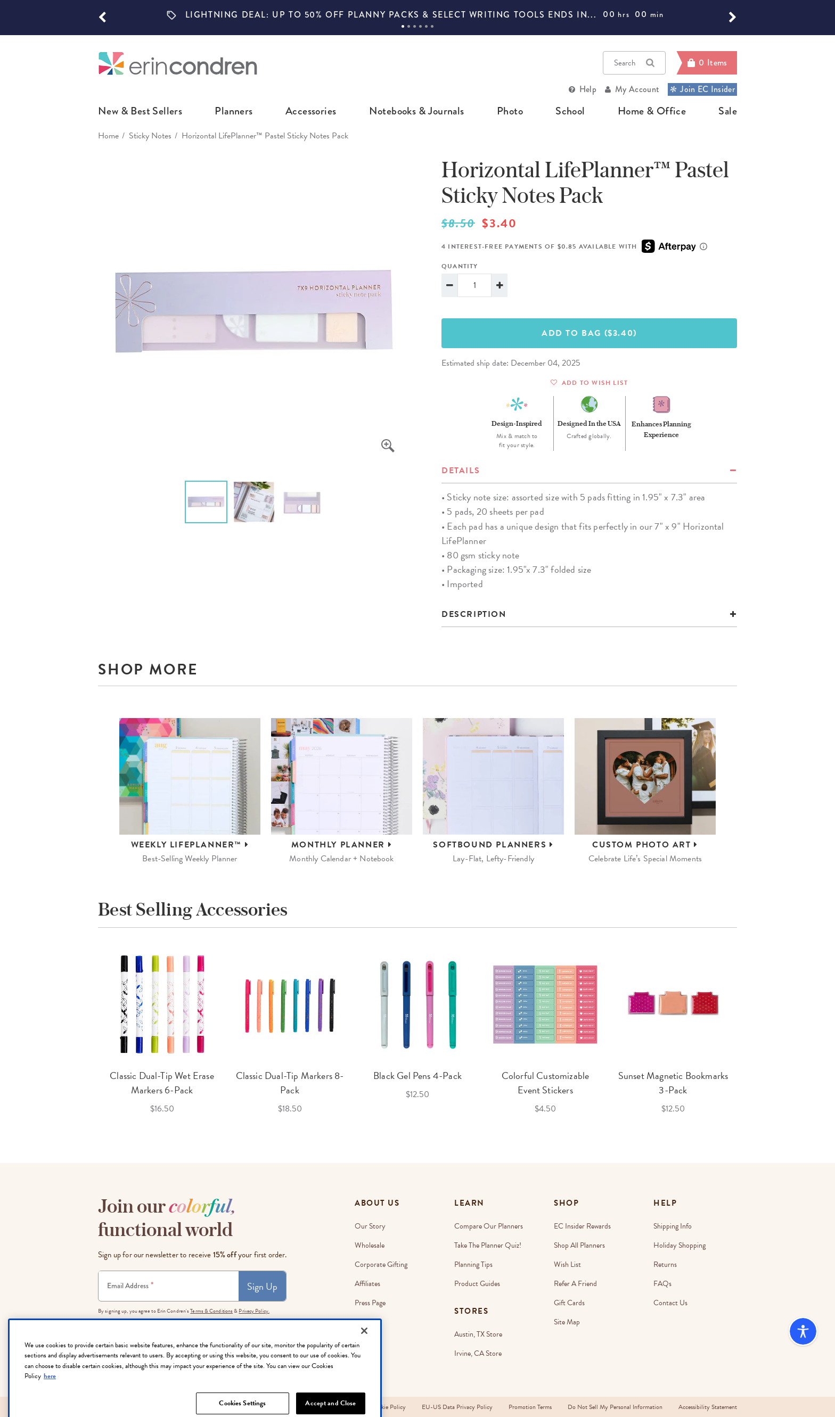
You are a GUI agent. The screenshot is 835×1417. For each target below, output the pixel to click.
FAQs (662, 1283)
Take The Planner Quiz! (487, 1245)
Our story (370, 1226)
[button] (102, 17)
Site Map (567, 1322)
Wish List (567, 1264)
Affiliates (367, 1283)
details (460, 470)
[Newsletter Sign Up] (169, 1286)
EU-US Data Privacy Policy (457, 1407)
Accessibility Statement (707, 1407)
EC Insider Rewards (582, 1226)
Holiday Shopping (679, 1245)
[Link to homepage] (178, 63)
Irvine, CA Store (478, 1353)
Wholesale (369, 1245)
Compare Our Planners (488, 1226)
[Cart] (706, 63)
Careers (366, 1322)
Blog (361, 1341)
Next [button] (745, 1032)
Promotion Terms (530, 1407)
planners (233, 111)
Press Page (370, 1302)
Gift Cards (569, 1302)
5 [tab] (426, 26)
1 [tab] (403, 26)
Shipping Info (672, 1226)
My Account (637, 89)
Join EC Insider (702, 89)
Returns (665, 1264)
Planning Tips (473, 1264)
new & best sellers (140, 111)
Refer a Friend (575, 1283)
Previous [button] (90, 1032)
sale (727, 111)
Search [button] (634, 63)
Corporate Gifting (381, 1264)
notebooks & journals (416, 111)
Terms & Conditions (211, 1311)
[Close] (364, 1377)
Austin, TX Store (478, 1334)
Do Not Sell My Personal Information (615, 1407)
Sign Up (262, 1286)
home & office (652, 111)
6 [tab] (432, 26)
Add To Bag (589, 333)
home (108, 135)
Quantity (459, 266)
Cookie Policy (388, 1407)
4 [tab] (420, 26)
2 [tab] (408, 26)
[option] (417, 14)
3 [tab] (414, 26)
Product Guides (477, 1283)
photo (510, 111)
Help (587, 89)
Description (473, 614)
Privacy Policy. (254, 1311)
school (570, 111)
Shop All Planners (579, 1245)
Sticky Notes (150, 135)
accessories (310, 111)
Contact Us (670, 1302)
